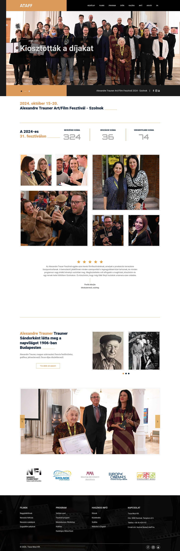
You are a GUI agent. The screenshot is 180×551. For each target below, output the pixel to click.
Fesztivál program (63, 518)
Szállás (94, 522)
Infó (140, 5)
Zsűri (122, 5)
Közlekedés (96, 518)
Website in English (99, 527)
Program (112, 5)
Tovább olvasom (48, 366)
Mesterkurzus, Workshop (65, 522)
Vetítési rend (61, 513)
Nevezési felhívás (26, 518)
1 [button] (123, 373)
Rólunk (94, 513)
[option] (108, 350)
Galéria (132, 5)
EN (157, 5)
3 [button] (128, 373)
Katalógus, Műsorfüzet (64, 531)
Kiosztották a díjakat (56, 51)
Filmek (101, 5)
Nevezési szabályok (27, 522)
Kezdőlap (91, 5)
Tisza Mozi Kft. (133, 514)
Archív (149, 5)
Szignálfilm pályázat (27, 527)
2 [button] (126, 373)
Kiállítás (59, 527)
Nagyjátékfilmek (26, 513)
